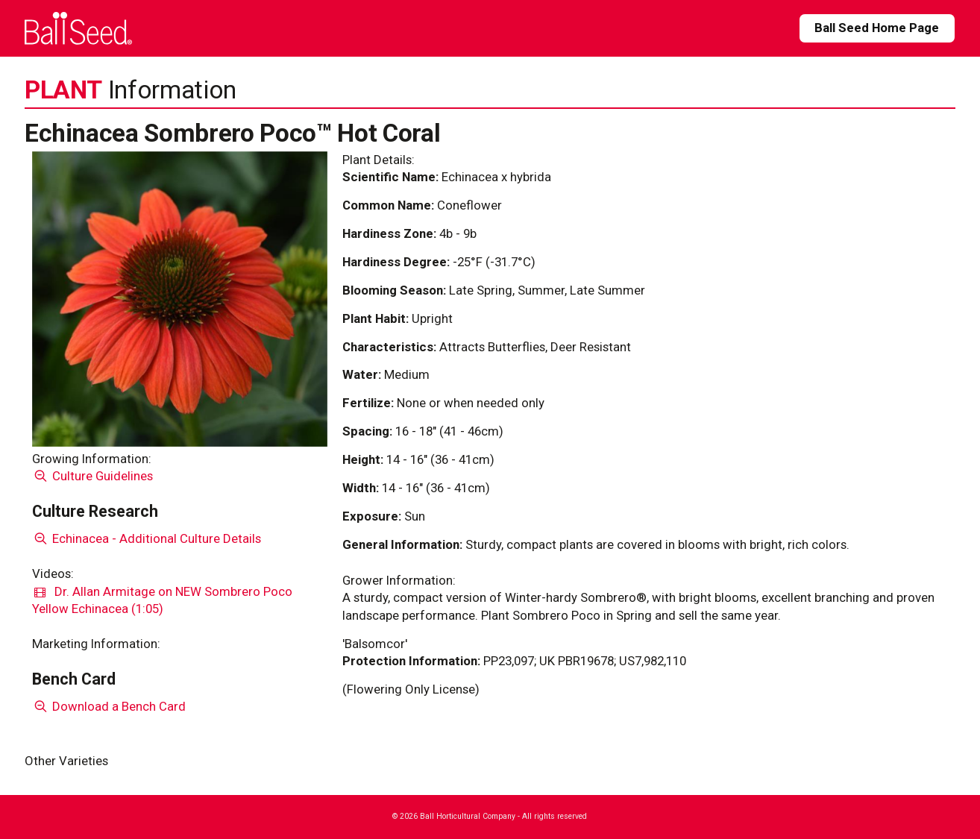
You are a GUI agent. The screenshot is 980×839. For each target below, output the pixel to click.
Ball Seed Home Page (876, 27)
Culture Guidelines (93, 475)
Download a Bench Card (109, 706)
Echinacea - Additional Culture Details (147, 538)
